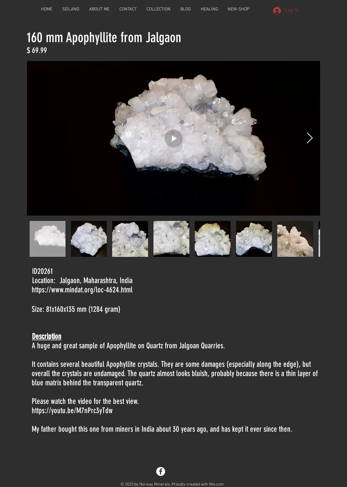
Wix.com (216, 484)
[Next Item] (309, 138)
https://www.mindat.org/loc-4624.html (82, 289)
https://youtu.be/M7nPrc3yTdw (72, 410)
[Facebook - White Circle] (160, 471)
